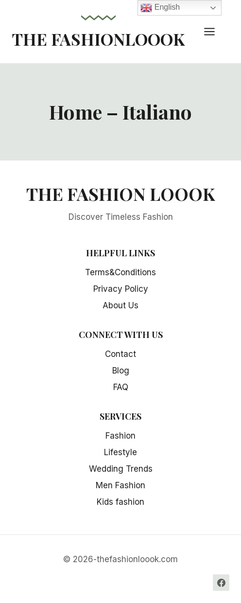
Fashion (120, 436)
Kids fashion (120, 502)
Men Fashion (120, 485)
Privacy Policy (120, 289)
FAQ (120, 387)
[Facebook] (221, 582)
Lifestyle (120, 452)
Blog (120, 370)
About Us (120, 305)
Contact (120, 354)
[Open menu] (214, 31)
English (160, 8)
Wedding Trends (121, 469)
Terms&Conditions (120, 272)
